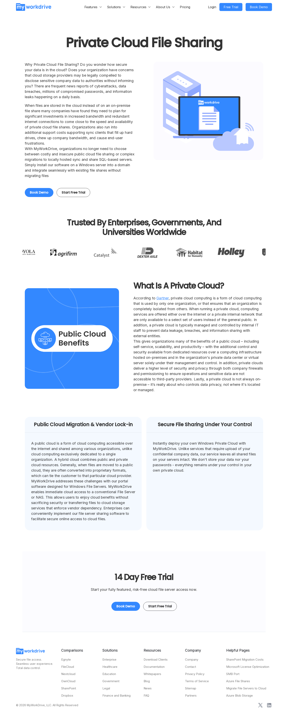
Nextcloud (68, 674)
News (148, 688)
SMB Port (232, 674)
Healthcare (109, 667)
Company (191, 659)
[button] (93, 7)
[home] (33, 7)
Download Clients (156, 659)
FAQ (146, 695)
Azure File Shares (238, 681)
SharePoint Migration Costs (245, 659)
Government (110, 681)
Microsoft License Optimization (247, 667)
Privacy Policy (194, 674)
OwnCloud (68, 681)
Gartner (162, 298)
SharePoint (68, 688)
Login (212, 7)
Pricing (185, 7)
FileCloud (67, 667)
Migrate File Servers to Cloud (246, 688)
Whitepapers (152, 674)
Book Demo (39, 192)
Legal (106, 688)
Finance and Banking (116, 695)
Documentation (154, 667)
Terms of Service (197, 681)
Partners (191, 695)
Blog (147, 681)
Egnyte (66, 659)
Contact (190, 667)
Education (109, 674)
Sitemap (190, 688)
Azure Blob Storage (239, 695)
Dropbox (67, 695)
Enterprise (109, 659)
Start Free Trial (73, 192)
